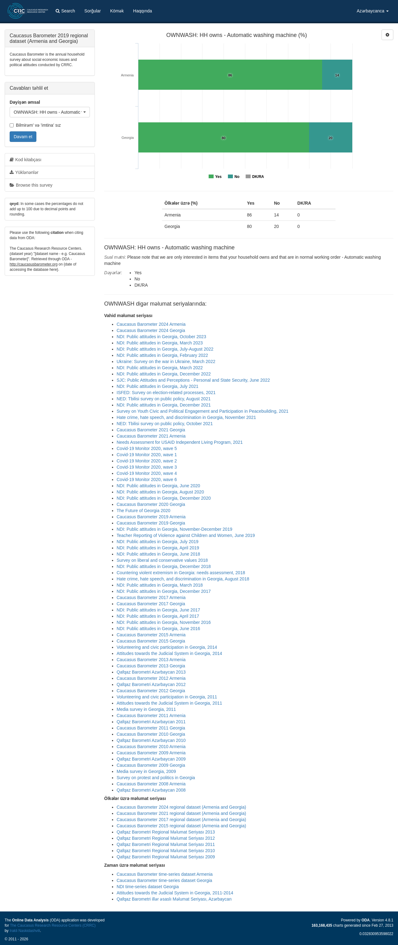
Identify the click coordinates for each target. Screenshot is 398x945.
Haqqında (142, 10)
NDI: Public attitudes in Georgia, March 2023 (160, 342)
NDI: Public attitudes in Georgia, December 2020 (164, 498)
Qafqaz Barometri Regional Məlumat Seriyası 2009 (166, 856)
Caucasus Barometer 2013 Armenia (151, 659)
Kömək (117, 10)
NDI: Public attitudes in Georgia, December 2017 (164, 591)
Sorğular (92, 10)
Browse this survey (31, 185)
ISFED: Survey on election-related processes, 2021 (166, 392)
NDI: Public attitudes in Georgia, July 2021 (157, 386)
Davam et (23, 136)
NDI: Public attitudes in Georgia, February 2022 (162, 355)
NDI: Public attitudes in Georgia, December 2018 (164, 566)
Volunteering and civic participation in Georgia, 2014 (167, 647)
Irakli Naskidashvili (25, 931)
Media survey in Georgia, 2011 (146, 709)
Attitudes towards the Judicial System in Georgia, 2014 (169, 653)
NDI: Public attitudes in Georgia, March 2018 (160, 585)
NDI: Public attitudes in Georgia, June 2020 (158, 485)
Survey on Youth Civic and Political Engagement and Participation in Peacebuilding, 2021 (203, 411)
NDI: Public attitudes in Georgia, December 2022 (164, 373)
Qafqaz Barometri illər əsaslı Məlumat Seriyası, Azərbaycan (174, 899)
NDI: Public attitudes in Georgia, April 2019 (158, 547)
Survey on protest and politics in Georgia (156, 777)
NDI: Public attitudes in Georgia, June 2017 (158, 609)
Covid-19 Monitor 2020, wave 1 (147, 454)
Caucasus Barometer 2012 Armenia (151, 678)
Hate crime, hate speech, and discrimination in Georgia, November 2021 (186, 417)
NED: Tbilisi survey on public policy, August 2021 (164, 398)
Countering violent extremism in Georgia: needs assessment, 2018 (181, 572)
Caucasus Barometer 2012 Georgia (151, 690)
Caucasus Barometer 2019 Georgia (151, 522)
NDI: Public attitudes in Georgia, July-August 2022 (165, 349)
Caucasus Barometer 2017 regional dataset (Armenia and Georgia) (181, 819)
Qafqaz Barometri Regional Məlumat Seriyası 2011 (166, 844)
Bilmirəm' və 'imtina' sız (35, 125)
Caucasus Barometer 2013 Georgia (151, 665)
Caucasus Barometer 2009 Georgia (151, 765)
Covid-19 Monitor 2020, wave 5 (147, 448)
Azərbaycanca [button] (373, 10)
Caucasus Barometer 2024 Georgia (151, 330)
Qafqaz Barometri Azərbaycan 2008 (151, 790)
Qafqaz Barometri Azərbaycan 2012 (151, 684)
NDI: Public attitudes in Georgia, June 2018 (158, 554)
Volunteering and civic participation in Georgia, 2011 (167, 696)
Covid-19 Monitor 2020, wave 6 (147, 479)
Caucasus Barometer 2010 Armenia (151, 746)
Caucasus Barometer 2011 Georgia (151, 727)
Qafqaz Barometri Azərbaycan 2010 (151, 740)
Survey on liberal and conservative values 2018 (162, 560)
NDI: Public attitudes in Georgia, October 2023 (161, 336)
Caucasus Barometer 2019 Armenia (151, 516)
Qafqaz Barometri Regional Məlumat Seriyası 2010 (166, 850)
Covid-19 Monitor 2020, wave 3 (147, 467)
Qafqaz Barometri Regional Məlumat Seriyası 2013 (166, 831)
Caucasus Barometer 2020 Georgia (151, 504)
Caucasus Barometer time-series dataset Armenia (165, 874)
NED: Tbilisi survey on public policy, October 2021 (165, 423)
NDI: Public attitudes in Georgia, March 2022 (160, 367)
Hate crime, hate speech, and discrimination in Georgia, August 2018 (183, 578)
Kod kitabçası (25, 159)
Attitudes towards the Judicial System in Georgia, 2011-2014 (175, 892)
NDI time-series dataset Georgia (148, 886)
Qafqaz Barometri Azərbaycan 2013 (151, 672)
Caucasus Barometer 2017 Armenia (151, 597)
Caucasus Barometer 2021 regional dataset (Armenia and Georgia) (181, 813)
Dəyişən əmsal (25, 102)
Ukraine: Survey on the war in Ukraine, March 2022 (166, 361)
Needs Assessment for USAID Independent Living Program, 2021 (180, 442)
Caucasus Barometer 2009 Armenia (151, 752)
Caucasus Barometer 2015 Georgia (151, 640)
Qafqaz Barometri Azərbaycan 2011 (151, 721)
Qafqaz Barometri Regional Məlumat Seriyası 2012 (166, 838)
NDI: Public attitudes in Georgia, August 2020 (160, 491)
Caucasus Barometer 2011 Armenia (151, 715)
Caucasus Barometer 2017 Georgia (151, 603)
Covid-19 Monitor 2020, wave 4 (147, 473)
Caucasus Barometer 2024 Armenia (151, 324)
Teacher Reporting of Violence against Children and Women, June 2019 (186, 535)
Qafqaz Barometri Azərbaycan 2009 (151, 758)
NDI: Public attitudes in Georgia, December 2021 (164, 404)
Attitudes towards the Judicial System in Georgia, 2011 (169, 703)
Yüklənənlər (24, 172)
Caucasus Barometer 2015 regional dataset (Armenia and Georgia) (181, 825)
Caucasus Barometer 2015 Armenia (151, 634)
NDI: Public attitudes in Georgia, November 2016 (164, 622)
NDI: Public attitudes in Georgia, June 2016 (158, 628)
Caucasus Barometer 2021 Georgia (151, 429)
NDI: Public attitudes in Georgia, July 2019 (157, 541)
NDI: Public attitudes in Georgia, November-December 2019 (174, 529)
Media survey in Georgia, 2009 (146, 771)
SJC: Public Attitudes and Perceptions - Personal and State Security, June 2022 (193, 380)
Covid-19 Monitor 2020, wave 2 (147, 460)
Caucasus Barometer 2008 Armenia (151, 783)
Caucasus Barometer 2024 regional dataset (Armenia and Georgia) (181, 807)
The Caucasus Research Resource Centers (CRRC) (53, 925)
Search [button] (65, 10)
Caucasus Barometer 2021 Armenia (151, 436)
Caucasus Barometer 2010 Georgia (151, 734)
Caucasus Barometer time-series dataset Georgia (164, 880)
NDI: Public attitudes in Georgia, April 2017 (158, 616)
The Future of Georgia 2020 (143, 510)
